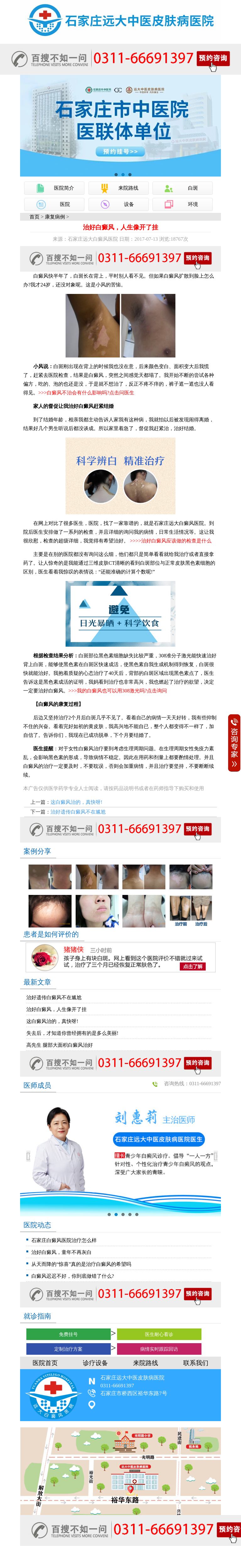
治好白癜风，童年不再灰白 (61, 1252)
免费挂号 (68, 1334)
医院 (65, 204)
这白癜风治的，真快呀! (76, 802)
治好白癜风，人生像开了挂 (56, 1009)
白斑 (193, 188)
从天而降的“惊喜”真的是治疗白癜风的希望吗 (81, 1264)
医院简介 (64, 188)
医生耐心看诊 (159, 1334)
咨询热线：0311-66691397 (192, 1083)
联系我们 (195, 1362)
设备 (129, 204)
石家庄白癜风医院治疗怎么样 (64, 1240)
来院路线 (128, 188)
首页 (34, 216)
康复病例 (55, 216)
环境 (193, 204)
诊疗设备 (95, 1362)
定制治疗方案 (68, 1349)
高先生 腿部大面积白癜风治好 (59, 1045)
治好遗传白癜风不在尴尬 (78, 811)
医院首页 (45, 1362)
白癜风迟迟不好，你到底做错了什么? (72, 1276)
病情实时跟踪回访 (159, 1349)
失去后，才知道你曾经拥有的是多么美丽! (72, 1033)
